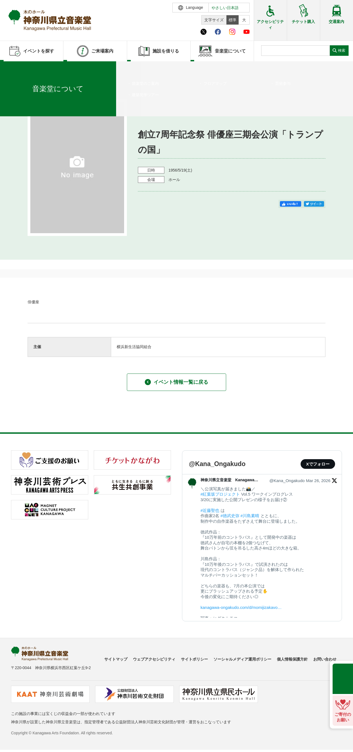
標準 (232, 20)
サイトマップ (115, 659)
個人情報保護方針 (292, 659)
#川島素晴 (249, 515)
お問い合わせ (324, 659)
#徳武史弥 (230, 515)
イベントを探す (34, 68)
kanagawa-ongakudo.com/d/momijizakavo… (241, 607)
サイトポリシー (194, 659)
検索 (341, 50)
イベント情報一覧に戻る (176, 382)
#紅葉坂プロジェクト (220, 494)
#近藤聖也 (209, 510)
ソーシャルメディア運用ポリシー (242, 659)
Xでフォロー (318, 464)
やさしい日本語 (225, 8)
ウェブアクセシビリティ (154, 659)
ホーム (13, 68)
